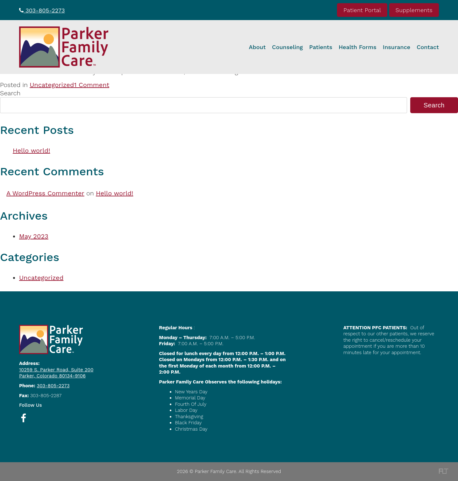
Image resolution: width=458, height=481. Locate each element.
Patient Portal (362, 10)
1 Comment (91, 85)
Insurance (396, 47)
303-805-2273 (42, 10)
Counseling (287, 47)
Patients (320, 47)
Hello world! (31, 150)
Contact (428, 47)
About (257, 47)
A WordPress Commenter (45, 193)
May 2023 (33, 236)
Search (10, 93)
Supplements (414, 10)
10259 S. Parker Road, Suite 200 (56, 370)
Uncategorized (52, 85)
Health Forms (357, 47)
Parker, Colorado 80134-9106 (52, 376)
